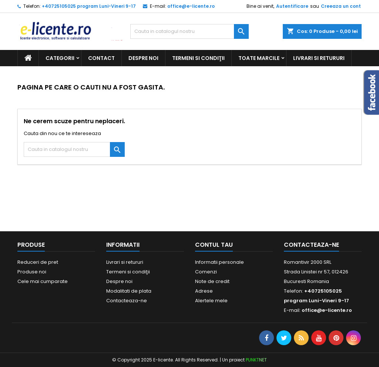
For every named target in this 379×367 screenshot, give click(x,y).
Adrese (204, 290)
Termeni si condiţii (198, 58)
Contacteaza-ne (126, 300)
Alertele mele (211, 300)
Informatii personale (219, 262)
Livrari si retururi (319, 58)
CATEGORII (60, 58)
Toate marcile (258, 58)
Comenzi (206, 271)
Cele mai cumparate (42, 281)
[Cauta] (189, 31)
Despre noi (143, 58)
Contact (101, 58)
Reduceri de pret (37, 262)
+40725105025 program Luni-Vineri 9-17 (89, 6)
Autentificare (292, 6)
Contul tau (214, 244)
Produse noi (31, 271)
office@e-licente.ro (191, 6)
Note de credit (212, 281)
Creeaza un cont (341, 6)
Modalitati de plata (128, 290)
